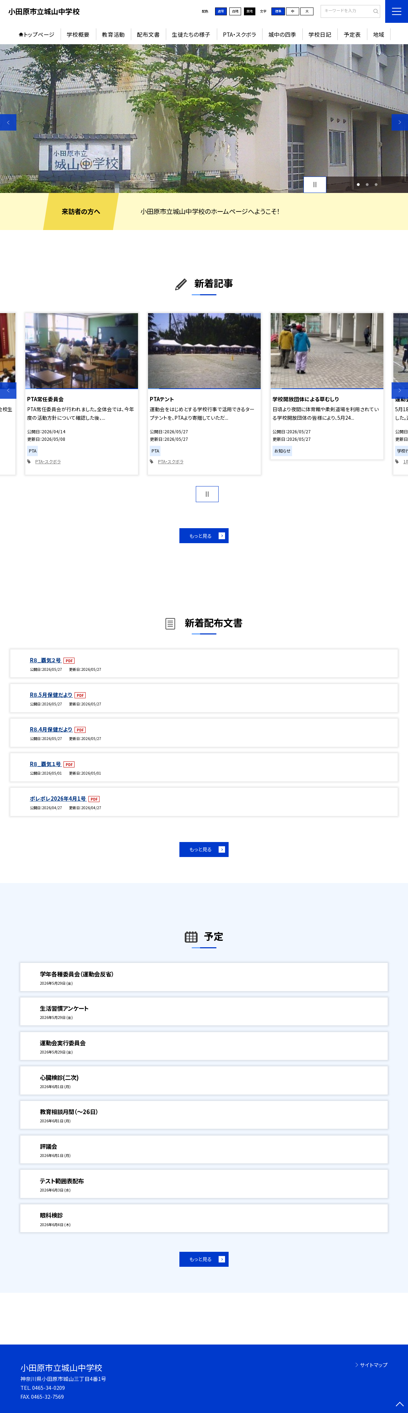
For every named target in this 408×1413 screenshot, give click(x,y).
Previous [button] (8, 122)
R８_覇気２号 (46, 660)
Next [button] (400, 122)
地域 (378, 34)
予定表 (352, 34)
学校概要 (78, 34)
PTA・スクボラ (239, 34)
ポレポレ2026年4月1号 (58, 798)
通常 (221, 11)
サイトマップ (374, 1364)
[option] (204, 118)
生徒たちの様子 (191, 34)
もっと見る (200, 535)
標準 (278, 11)
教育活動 (113, 34)
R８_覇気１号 (46, 763)
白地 (235, 11)
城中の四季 (282, 34)
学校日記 (319, 34)
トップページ (39, 34)
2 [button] (367, 184)
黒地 (249, 11)
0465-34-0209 (48, 1387)
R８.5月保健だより (51, 694)
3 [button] (376, 184)
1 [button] (358, 184)
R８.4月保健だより (51, 729)
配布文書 (148, 34)
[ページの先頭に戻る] (400, 1405)
